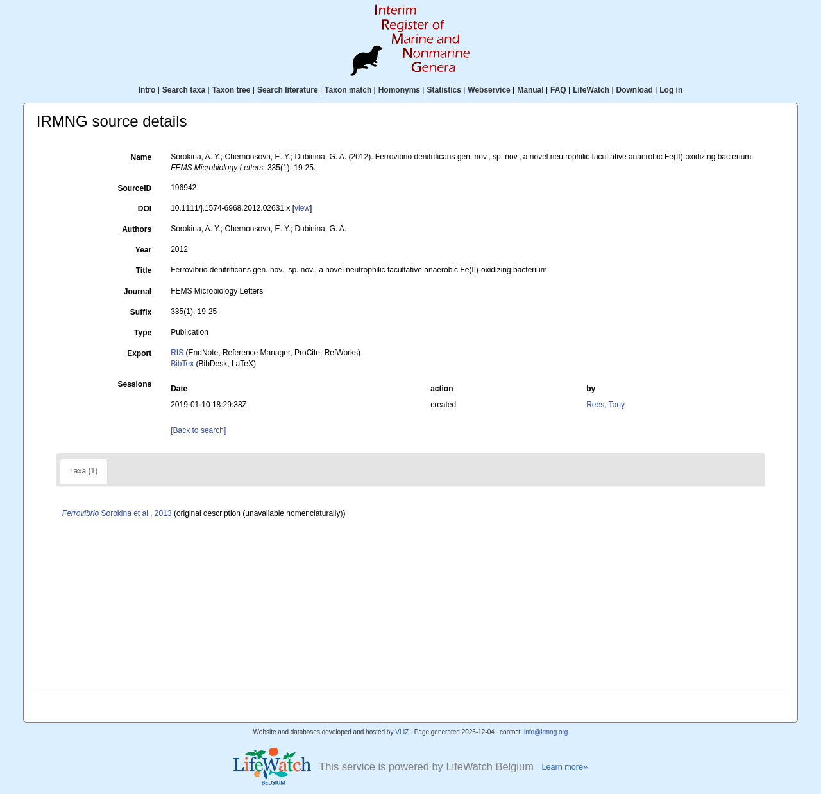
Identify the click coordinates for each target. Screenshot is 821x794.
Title (143, 270)
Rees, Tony (605, 404)
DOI (144, 208)
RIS (177, 352)
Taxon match (348, 89)
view (302, 208)
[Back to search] (198, 430)
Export (139, 353)
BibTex (182, 363)
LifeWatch (591, 89)
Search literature (287, 89)
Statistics (444, 89)
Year (143, 249)
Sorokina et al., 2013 (117, 513)
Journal (137, 291)
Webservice (489, 89)
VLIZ (402, 732)
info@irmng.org (546, 732)
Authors (136, 229)
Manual (530, 89)
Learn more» (564, 767)
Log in (670, 89)
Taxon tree (231, 89)
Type (142, 332)
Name (141, 157)
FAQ (558, 89)
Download (634, 89)
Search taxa (183, 89)
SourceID (135, 188)
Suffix (140, 312)
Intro (147, 89)
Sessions (134, 384)
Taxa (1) (83, 470)
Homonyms (399, 89)
